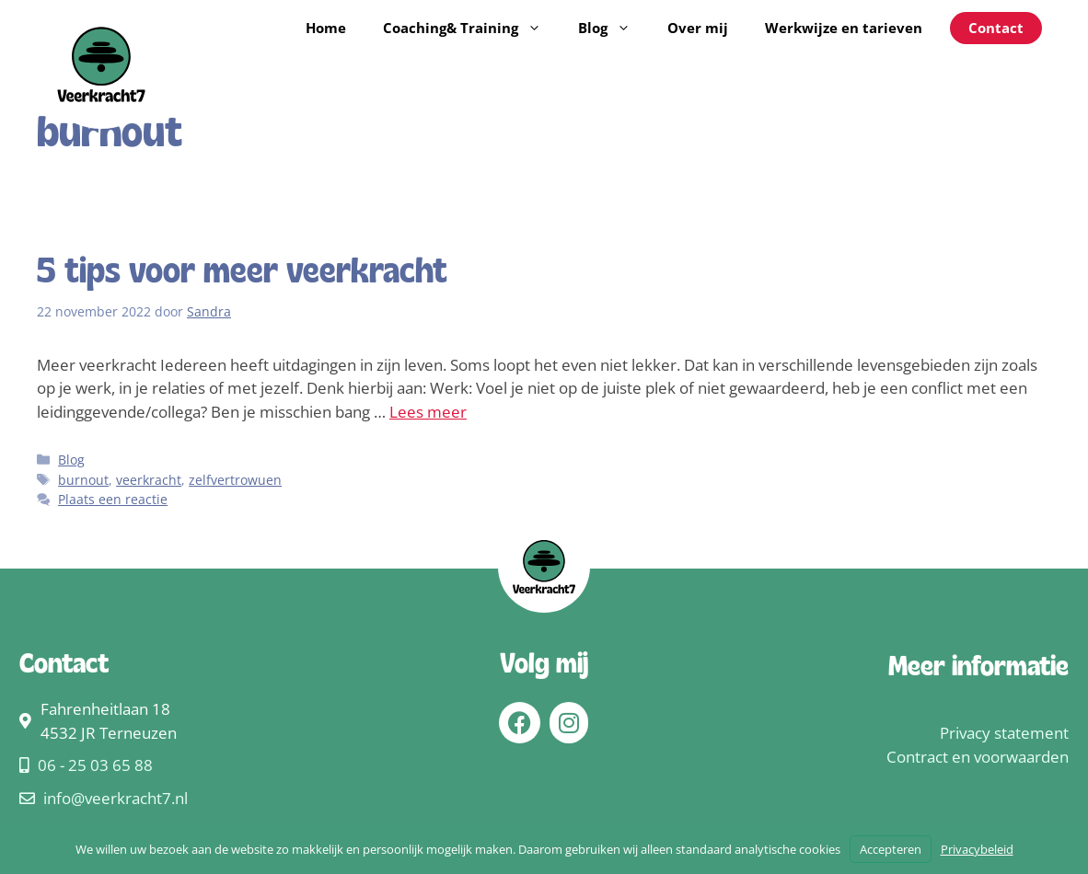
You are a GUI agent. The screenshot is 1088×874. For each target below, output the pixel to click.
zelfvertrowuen (235, 480)
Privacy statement (1004, 732)
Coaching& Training (471, 27)
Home (326, 27)
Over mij (697, 27)
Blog (613, 27)
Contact (996, 27)
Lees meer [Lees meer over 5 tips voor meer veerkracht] (428, 411)
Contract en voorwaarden (977, 756)
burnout (83, 480)
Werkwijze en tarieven (843, 27)
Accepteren (890, 849)
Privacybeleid (977, 849)
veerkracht (148, 480)
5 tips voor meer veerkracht (242, 273)
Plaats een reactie (113, 499)
